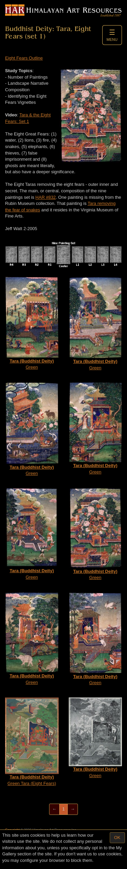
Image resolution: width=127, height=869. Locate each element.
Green (32, 323)
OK (117, 837)
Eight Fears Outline (24, 58)
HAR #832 (46, 197)
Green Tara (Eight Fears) (32, 741)
